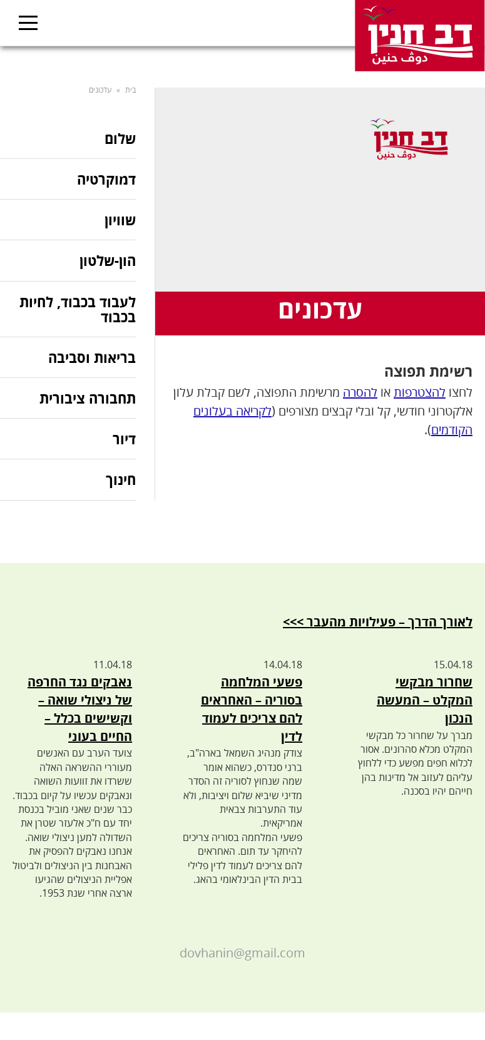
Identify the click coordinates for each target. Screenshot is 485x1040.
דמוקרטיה (106, 179)
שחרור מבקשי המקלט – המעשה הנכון (424, 699)
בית (130, 89)
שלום (120, 139)
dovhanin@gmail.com (242, 952)
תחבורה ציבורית (87, 398)
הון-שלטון (107, 260)
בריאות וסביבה (92, 357)
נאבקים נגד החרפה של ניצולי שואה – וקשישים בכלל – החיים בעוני (80, 708)
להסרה (360, 392)
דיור (124, 438)
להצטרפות (420, 392)
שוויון (120, 219)
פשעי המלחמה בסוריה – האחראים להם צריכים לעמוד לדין (251, 708)
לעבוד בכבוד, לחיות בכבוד (77, 309)
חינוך (121, 479)
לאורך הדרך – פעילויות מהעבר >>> (377, 621)
